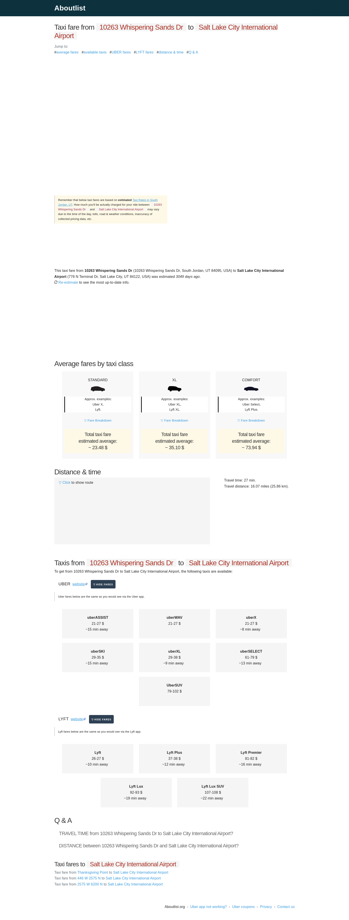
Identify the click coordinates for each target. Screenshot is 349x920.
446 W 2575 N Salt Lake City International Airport (107, 878)
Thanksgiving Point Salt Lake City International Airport (111, 872)
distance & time (171, 52)
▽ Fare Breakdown (98, 420)
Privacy (266, 907)
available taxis (95, 52)
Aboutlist (69, 8)
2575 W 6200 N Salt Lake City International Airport (108, 884)
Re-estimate (66, 282)
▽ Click (64, 482)
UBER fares (121, 52)
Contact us (286, 907)
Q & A (193, 52)
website (79, 584)
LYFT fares (145, 52)
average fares (67, 52)
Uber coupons (243, 907)
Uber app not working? (208, 907)
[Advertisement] (174, 86)
